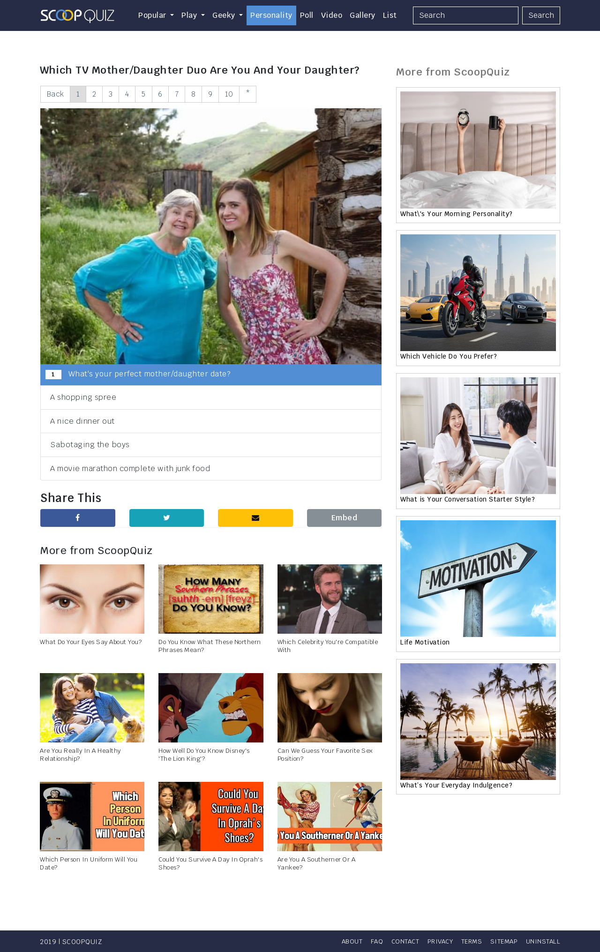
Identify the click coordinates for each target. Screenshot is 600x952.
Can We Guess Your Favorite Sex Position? (325, 755)
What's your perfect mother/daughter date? (138, 375)
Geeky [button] (224, 15)
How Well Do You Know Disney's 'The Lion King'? (204, 755)
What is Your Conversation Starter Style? (467, 499)
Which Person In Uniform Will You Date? (88, 864)
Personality (271, 15)
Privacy (432, 941)
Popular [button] (153, 15)
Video (332, 15)
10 (246, 94)
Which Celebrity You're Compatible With (328, 646)
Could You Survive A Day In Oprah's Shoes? (210, 864)
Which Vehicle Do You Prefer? (448, 356)
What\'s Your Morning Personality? (456, 214)
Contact (394, 941)
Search (541, 15)
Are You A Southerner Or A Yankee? (317, 864)
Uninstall (543, 941)
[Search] (465, 15)
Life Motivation (425, 642)
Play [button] (190, 15)
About (337, 941)
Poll (307, 15)
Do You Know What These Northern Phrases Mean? (209, 646)
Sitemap (501, 941)
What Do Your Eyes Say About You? (91, 642)
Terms (467, 941)
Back (56, 94)
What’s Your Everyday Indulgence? (456, 785)
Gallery (362, 15)
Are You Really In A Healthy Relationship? (80, 755)
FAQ (364, 941)
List (390, 15)
